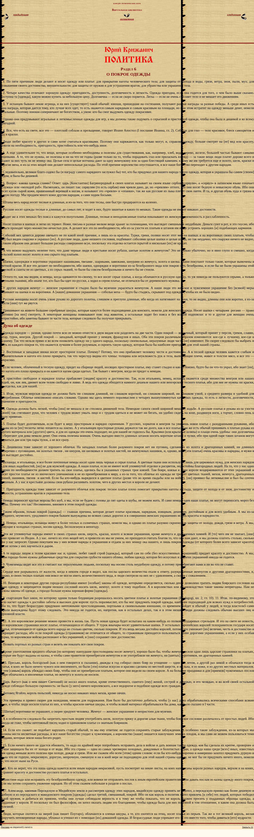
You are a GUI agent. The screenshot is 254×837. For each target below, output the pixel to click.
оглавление (127, 19)
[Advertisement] (131, 33)
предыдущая (21, 14)
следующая (234, 14)
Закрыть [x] (247, 827)
